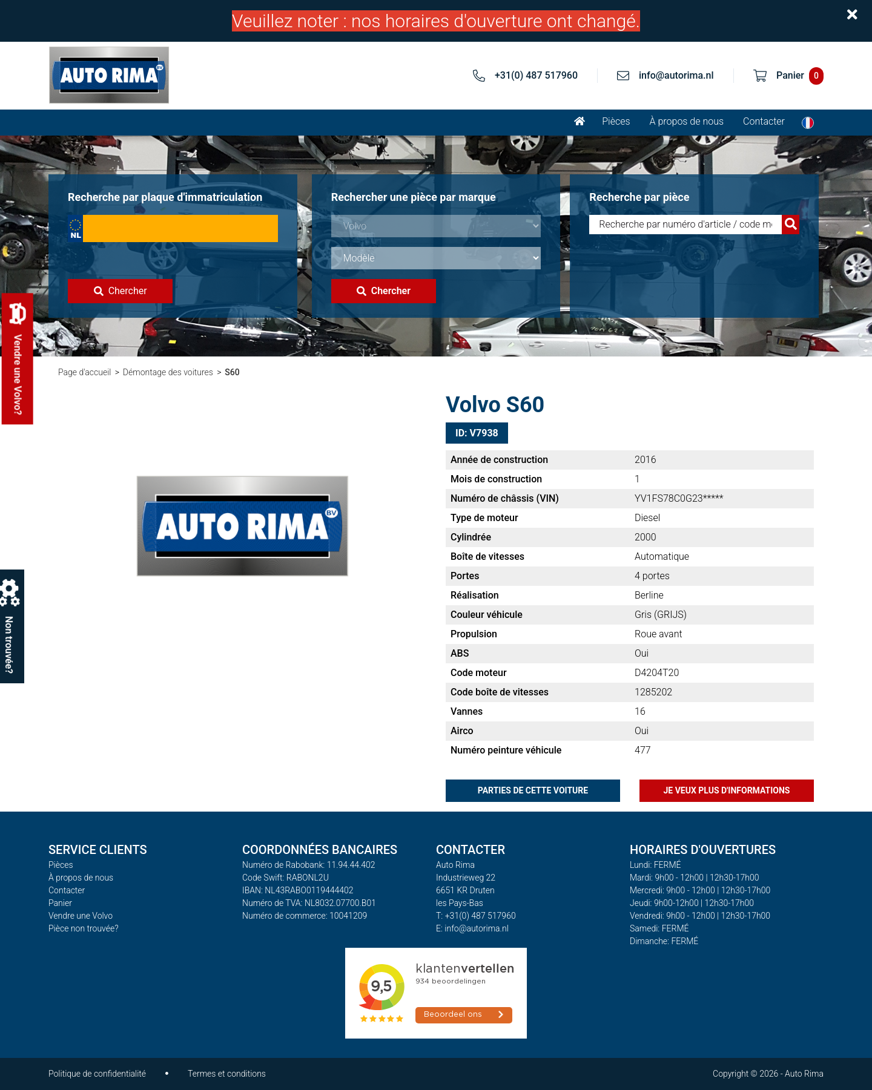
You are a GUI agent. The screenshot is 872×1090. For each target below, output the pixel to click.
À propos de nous (687, 121)
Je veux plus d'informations (727, 790)
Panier (60, 903)
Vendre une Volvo (80, 916)
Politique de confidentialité (97, 1074)
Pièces (616, 121)
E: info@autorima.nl (472, 928)
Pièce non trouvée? (83, 928)
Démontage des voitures (168, 372)
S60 (232, 372)
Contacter (764, 121)
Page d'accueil (84, 372)
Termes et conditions (227, 1074)
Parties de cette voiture (533, 790)
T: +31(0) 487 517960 (476, 916)
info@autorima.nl (676, 75)
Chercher (120, 291)
